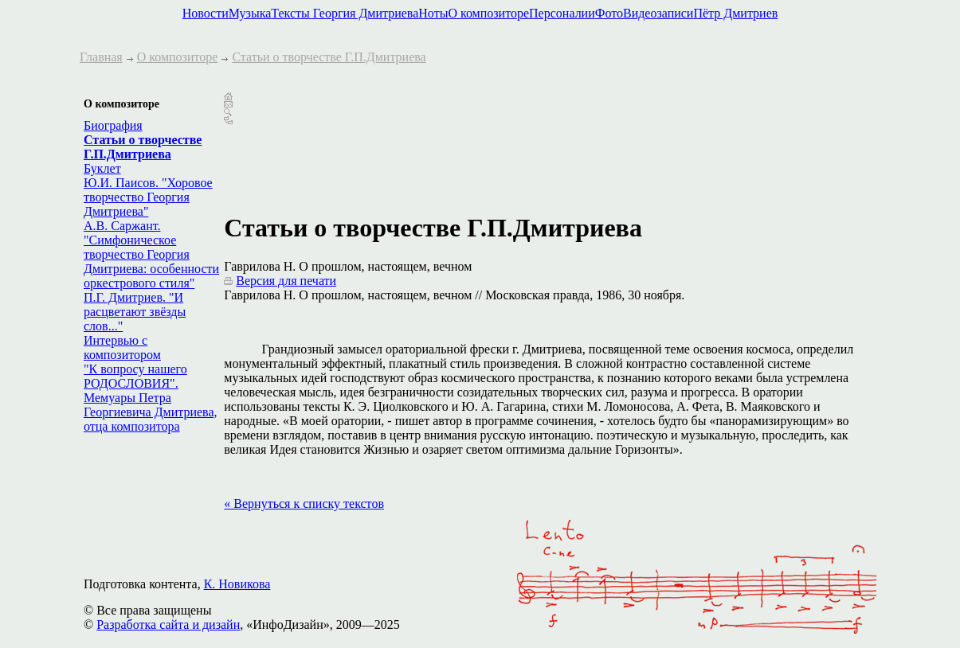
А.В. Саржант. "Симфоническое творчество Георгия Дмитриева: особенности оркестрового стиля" (151, 254)
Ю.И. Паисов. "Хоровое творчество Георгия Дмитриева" (148, 197)
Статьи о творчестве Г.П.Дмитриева (328, 57)
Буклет (102, 168)
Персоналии (562, 13)
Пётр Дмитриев (735, 13)
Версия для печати (286, 280)
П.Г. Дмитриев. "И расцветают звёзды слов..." (135, 312)
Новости (205, 13)
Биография (113, 125)
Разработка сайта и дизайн (168, 624)
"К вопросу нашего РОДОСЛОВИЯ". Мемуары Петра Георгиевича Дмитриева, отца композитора (150, 397)
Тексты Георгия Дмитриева (344, 13)
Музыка (250, 13)
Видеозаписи (658, 13)
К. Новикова (237, 584)
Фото (609, 13)
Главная (101, 57)
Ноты (433, 13)
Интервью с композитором (122, 347)
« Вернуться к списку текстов (304, 503)
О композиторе (488, 13)
